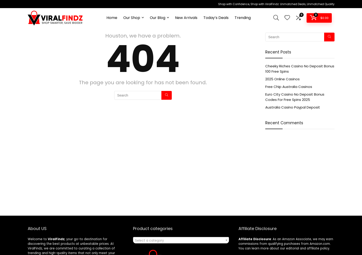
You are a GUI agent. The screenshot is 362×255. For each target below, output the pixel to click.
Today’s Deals (216, 17)
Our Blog (157, 17)
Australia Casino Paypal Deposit (292, 107)
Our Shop (131, 17)
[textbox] (181, 240)
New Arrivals (186, 17)
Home (111, 17)
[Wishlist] (287, 18)
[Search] (166, 95)
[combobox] (181, 240)
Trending (243, 17)
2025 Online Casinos (282, 79)
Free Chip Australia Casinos (288, 86)
